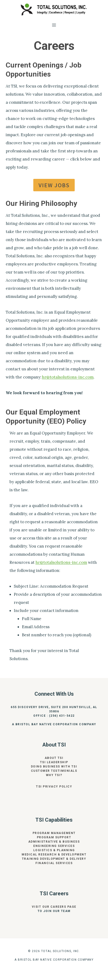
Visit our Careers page (54, 906)
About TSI (54, 758)
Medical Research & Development (54, 854)
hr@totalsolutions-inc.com (67, 377)
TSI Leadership (54, 762)
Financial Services (54, 863)
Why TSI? (54, 775)
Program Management (54, 833)
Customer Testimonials (54, 770)
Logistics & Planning (54, 850)
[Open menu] (54, 25)
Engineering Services (54, 846)
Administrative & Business (54, 841)
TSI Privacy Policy (54, 786)
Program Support (54, 837)
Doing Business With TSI (54, 766)
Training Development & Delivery (54, 858)
